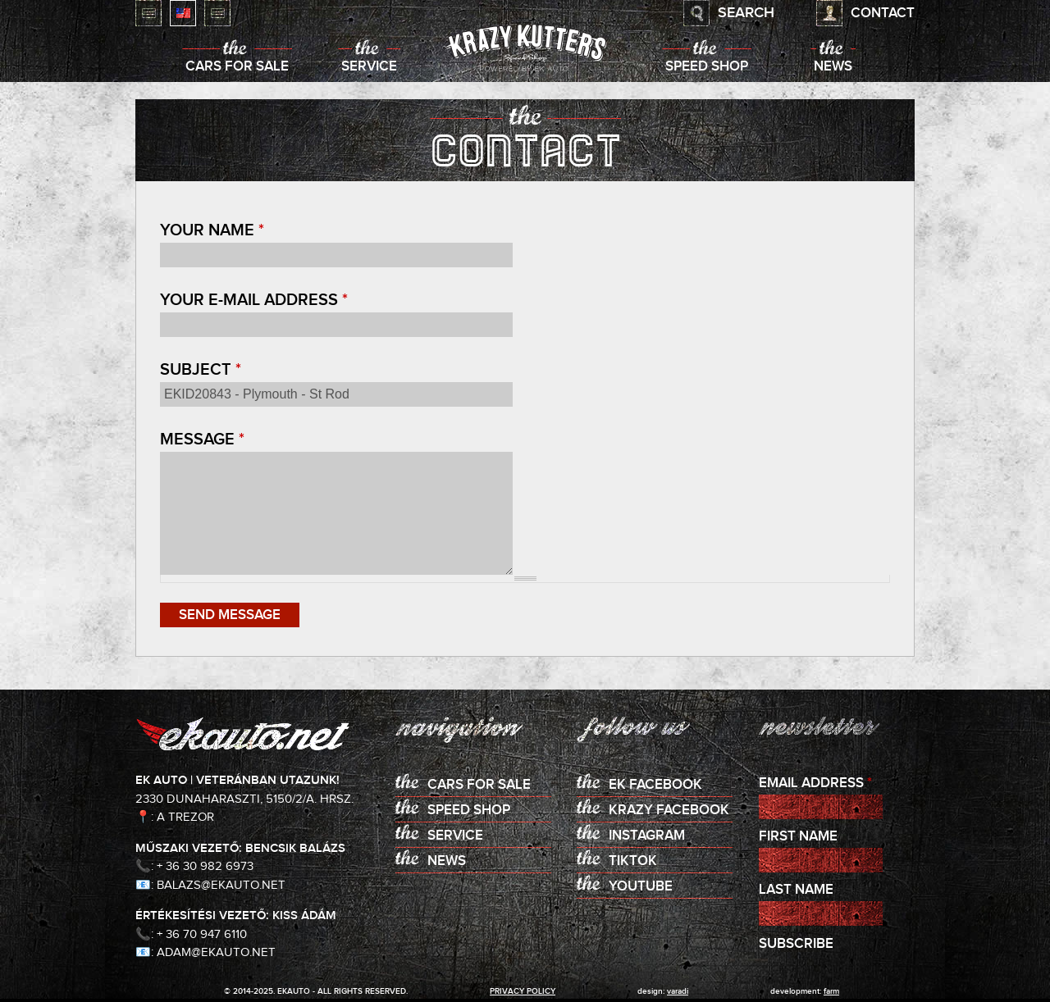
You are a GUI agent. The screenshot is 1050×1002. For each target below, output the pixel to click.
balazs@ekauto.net (221, 885)
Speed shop (706, 67)
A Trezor (185, 817)
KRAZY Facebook (669, 811)
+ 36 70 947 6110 (202, 934)
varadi (677, 991)
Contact (883, 13)
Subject (200, 370)
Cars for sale (237, 67)
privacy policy (522, 991)
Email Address (815, 783)
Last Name (796, 890)
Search (746, 13)
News (833, 67)
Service (369, 67)
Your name (212, 230)
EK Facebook (655, 785)
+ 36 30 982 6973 (205, 866)
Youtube (641, 887)
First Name (798, 837)
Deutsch (217, 13)
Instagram (647, 836)
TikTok (633, 861)
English (183, 13)
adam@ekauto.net (216, 952)
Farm (831, 991)
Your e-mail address (254, 300)
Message (202, 439)
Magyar (148, 13)
